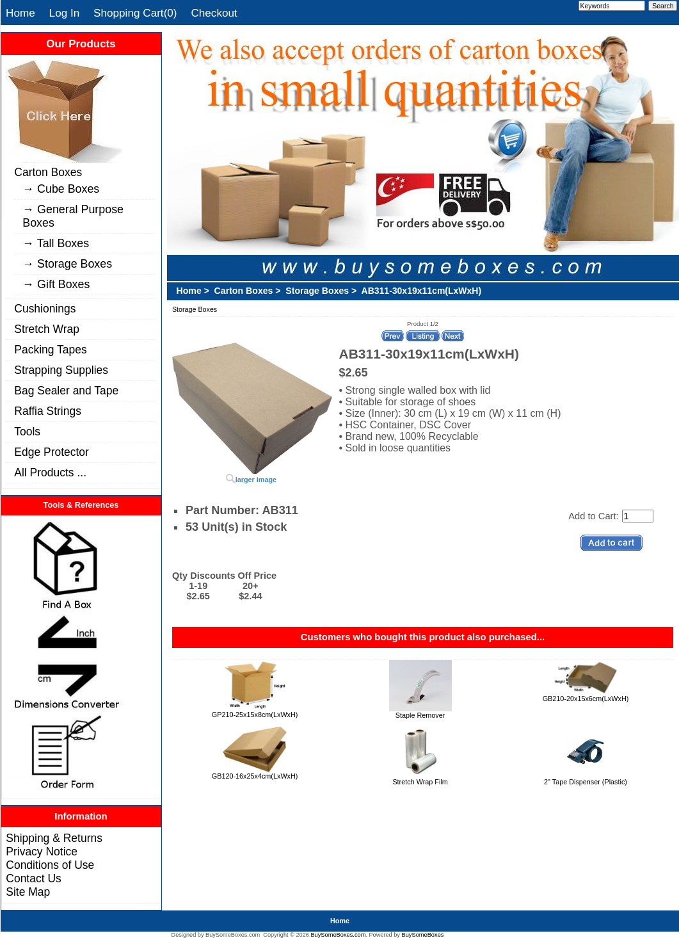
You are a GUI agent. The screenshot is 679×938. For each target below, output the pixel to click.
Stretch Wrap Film (419, 782)
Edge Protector (51, 452)
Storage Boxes (317, 291)
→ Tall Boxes (55, 243)
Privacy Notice (41, 851)
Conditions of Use (50, 865)
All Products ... (50, 472)
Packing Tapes (50, 349)
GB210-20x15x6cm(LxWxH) (586, 698)
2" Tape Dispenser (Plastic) (585, 782)
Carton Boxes (48, 172)
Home (20, 12)
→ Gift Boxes (56, 284)
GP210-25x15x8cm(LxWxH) (255, 714)
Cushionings (45, 308)
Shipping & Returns (54, 838)
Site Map (28, 891)
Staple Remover (420, 715)
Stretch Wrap (46, 329)
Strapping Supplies (61, 370)
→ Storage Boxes (67, 263)
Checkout (214, 12)
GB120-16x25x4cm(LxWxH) (255, 776)
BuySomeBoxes (423, 935)
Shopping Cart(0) (135, 12)
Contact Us (33, 878)
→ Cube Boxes (60, 188)
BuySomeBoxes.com (337, 935)
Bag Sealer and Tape (66, 390)
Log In (64, 12)
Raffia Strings (47, 411)
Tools (27, 431)
